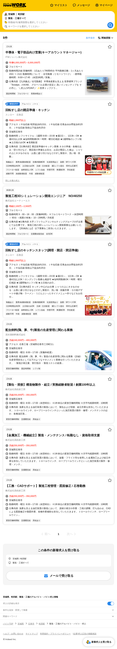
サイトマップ (32, 634)
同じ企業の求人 (12, 180)
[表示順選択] (105, 38)
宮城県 (21, 624)
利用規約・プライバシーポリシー (55, 634)
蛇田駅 (42, 624)
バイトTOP (8, 624)
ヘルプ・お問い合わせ (13, 634)
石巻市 (31, 624)
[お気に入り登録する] (110, 47)
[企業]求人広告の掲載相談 (84, 634)
